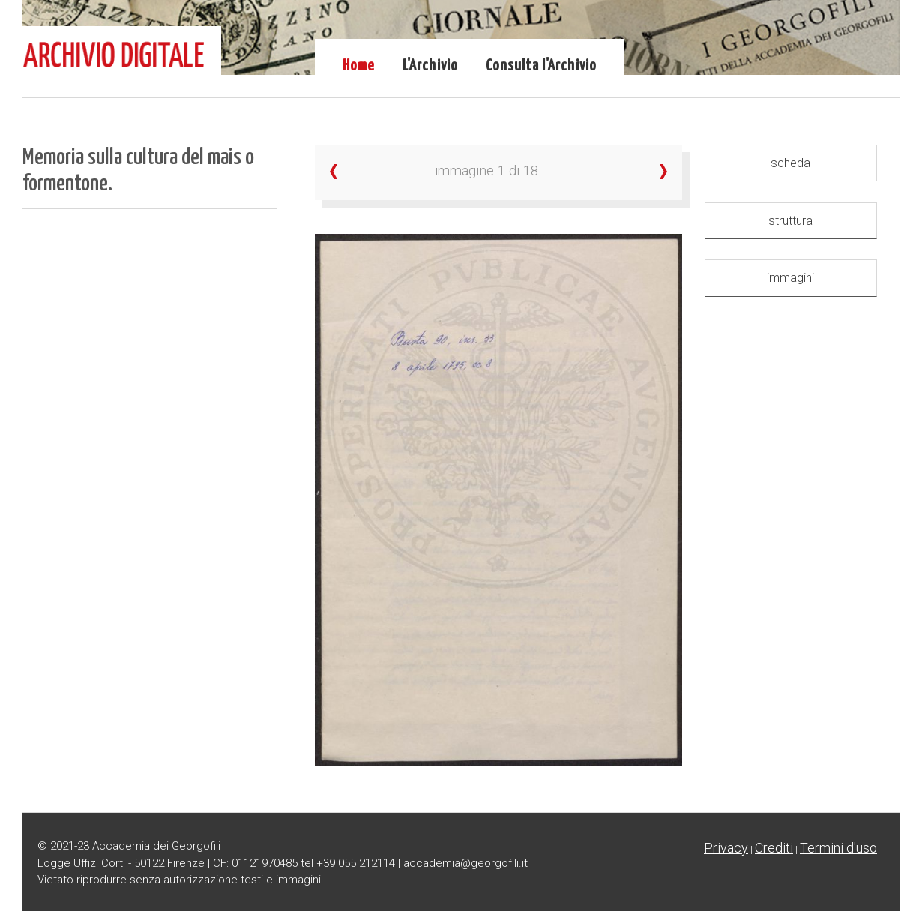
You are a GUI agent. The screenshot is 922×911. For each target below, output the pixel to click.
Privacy (726, 848)
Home (359, 65)
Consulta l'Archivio (541, 65)
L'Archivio (430, 65)
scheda (790, 163)
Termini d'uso (838, 848)
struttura (790, 221)
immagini (790, 278)
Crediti (774, 848)
